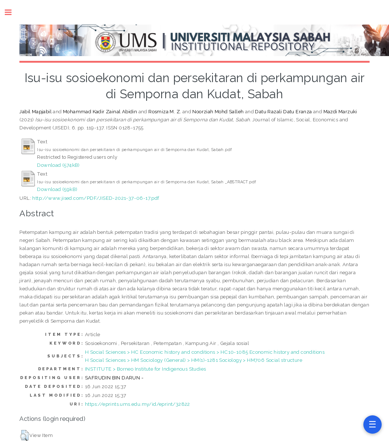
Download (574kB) (58, 165)
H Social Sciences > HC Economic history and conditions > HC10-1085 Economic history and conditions (205, 352)
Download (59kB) (57, 189)
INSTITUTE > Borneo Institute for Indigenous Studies (145, 369)
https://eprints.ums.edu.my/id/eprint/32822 (137, 404)
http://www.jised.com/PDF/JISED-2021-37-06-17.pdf (95, 198)
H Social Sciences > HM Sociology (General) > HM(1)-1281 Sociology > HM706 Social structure (193, 360)
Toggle (12, 12)
